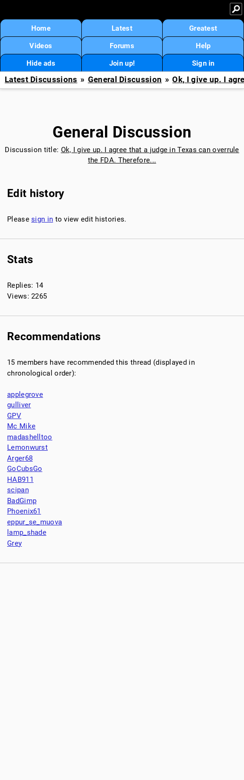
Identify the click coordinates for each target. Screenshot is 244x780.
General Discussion (125, 79)
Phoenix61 (24, 511)
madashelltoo (29, 437)
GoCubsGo (24, 468)
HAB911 (20, 479)
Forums (122, 46)
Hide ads (40, 63)
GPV (14, 415)
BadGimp (21, 501)
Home (41, 28)
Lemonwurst (27, 447)
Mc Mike (21, 426)
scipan (18, 490)
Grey (14, 543)
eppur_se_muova (34, 522)
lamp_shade (26, 532)
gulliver (19, 405)
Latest (122, 28)
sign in (42, 219)
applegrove (25, 394)
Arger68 (20, 458)
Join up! (122, 63)
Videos (40, 46)
